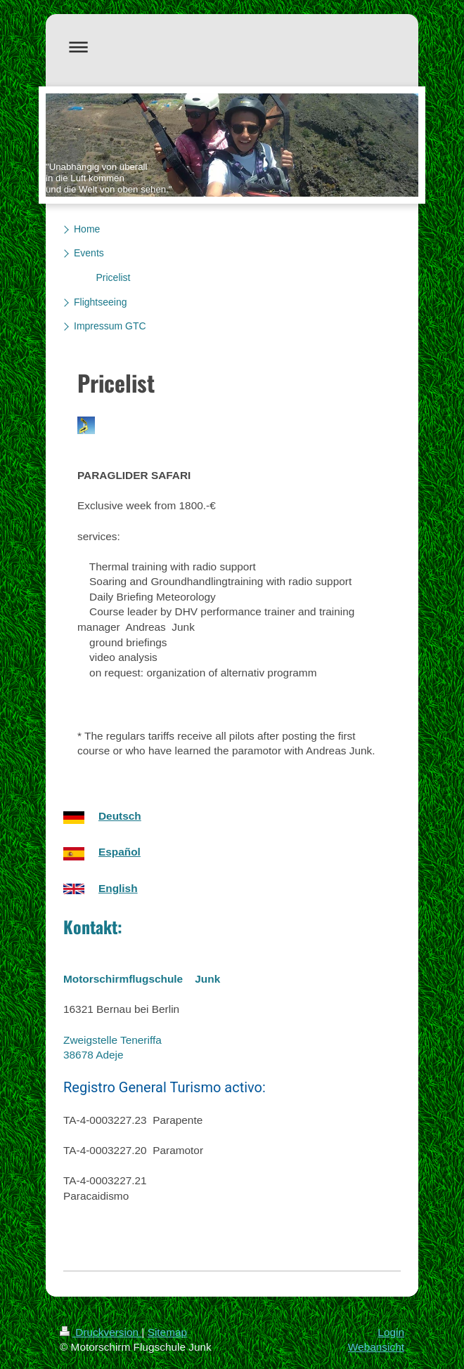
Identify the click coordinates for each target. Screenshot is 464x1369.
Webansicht (376, 1347)
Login (391, 1332)
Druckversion (100, 1332)
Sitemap (167, 1332)
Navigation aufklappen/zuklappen (232, 47)
